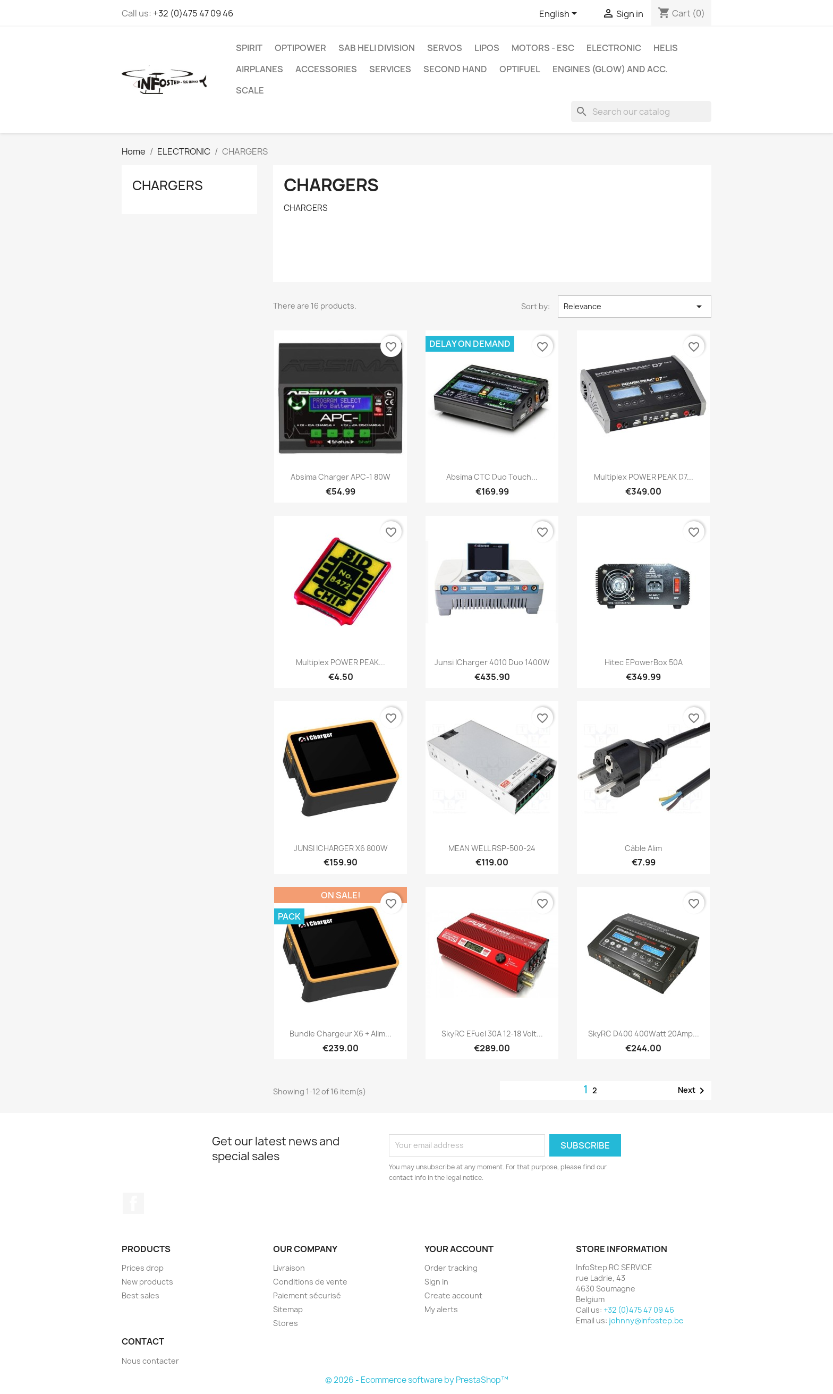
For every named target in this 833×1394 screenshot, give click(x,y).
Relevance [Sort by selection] (635, 306)
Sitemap (288, 1309)
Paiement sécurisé (307, 1295)
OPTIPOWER (300, 48)
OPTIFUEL (519, 69)
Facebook (133, 1203)
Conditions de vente (310, 1282)
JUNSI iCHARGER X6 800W (341, 848)
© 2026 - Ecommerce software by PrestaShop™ (416, 1380)
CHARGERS (167, 185)
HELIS (665, 48)
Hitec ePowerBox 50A (644, 662)
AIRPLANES (259, 69)
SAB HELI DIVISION (376, 48)
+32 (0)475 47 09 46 (193, 13)
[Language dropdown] (560, 14)
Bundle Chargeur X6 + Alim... (341, 1033)
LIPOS (486, 48)
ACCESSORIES (326, 69)
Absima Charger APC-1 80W (340, 477)
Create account (453, 1295)
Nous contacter (150, 1361)
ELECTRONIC (613, 48)
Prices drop (143, 1268)
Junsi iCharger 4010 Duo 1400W (492, 662)
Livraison (289, 1268)
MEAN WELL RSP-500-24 (492, 848)
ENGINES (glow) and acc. (610, 69)
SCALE (250, 90)
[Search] (641, 111)
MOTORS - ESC (543, 48)
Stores (285, 1323)
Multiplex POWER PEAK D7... (643, 477)
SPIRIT (249, 48)
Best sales (140, 1295)
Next (693, 1090)
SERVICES (390, 69)
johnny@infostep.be (646, 1320)
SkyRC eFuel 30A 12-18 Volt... (492, 1033)
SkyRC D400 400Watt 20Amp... (643, 1033)
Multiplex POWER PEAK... (340, 662)
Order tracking (451, 1268)
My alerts (441, 1309)
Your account (459, 1249)
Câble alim (643, 848)
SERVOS (444, 48)
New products (147, 1282)
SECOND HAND (455, 69)
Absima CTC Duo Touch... (492, 477)
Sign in (436, 1282)
